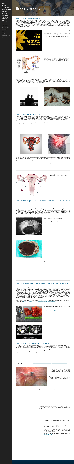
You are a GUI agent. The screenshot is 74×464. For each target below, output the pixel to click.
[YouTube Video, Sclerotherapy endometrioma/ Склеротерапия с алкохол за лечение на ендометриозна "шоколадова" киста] (27, 410)
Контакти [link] (3, 37)
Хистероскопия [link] (4, 13)
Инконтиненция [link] (4, 29)
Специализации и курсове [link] (6, 35)
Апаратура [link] (4, 31)
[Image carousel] (29, 227)
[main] (34, 8)
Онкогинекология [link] (5, 25)
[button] (73, 1)
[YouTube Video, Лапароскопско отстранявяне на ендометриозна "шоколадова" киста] (27, 395)
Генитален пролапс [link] (5, 27)
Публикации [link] (4, 33)
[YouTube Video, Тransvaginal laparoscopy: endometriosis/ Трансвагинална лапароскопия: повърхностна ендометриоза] (29, 429)
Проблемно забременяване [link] (4, 21)
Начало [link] (3, 3)
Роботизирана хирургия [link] (6, 15)
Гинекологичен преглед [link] (6, 7)
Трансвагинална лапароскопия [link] (5, 18)
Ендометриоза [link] (4, 23)
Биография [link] (4, 5)
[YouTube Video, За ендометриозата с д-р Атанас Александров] (29, 270)
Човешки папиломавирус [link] (6, 9)
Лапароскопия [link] (4, 11)
